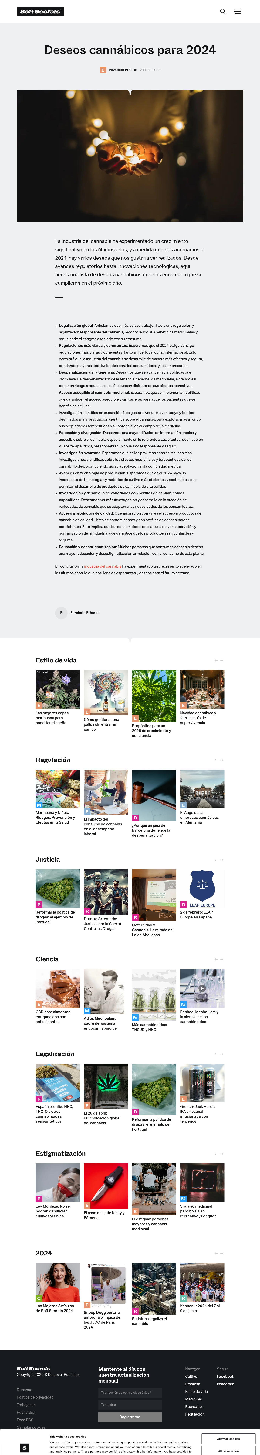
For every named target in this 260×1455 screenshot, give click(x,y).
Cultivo (191, 1377)
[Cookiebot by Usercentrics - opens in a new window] (24, 1447)
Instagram (225, 1384)
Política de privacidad (35, 1397)
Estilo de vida (56, 660)
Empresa (192, 1384)
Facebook (225, 1377)
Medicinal (193, 1399)
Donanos (24, 1390)
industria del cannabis (102, 566)
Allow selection (228, 1427)
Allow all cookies (228, 1415)
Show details (198, 1447)
